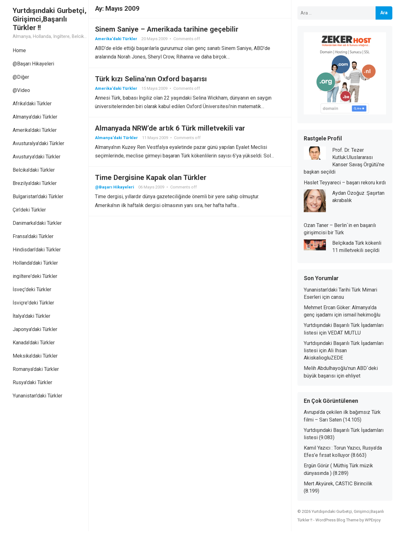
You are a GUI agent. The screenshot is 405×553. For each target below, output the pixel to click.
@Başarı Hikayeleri (33, 64)
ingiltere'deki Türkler (35, 276)
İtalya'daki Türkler (31, 316)
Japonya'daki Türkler (35, 329)
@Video (21, 90)
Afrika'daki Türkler (32, 104)
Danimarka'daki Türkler (37, 223)
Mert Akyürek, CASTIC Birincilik (338, 484)
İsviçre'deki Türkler (33, 303)
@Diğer (21, 77)
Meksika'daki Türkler (35, 356)
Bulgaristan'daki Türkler (38, 197)
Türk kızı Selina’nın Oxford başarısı (151, 79)
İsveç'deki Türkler (32, 289)
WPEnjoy (373, 520)
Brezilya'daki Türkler (35, 183)
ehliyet (353, 376)
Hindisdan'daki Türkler (37, 250)
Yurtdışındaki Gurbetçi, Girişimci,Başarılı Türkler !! (49, 19)
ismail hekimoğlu (361, 315)
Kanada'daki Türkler (34, 343)
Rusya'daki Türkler (32, 382)
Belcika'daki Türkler (34, 170)
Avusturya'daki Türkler (36, 157)
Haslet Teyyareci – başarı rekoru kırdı (345, 183)
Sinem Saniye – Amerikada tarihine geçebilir (166, 29)
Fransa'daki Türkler (33, 236)
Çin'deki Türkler (29, 210)
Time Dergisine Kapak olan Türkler (150, 177)
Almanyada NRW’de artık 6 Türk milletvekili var (170, 128)
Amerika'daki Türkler (35, 130)
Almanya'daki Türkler (35, 117)
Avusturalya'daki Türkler (38, 143)
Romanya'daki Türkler (36, 369)
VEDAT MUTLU (344, 333)
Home (19, 50)
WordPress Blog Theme (336, 520)
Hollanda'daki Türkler (35, 263)
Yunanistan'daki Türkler (37, 396)
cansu (337, 297)
